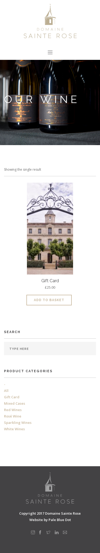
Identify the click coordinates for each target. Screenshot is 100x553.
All (6, 390)
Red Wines (13, 409)
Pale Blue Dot (60, 519)
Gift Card (11, 397)
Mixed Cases (14, 403)
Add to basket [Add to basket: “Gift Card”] (49, 300)
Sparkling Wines (17, 422)
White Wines (14, 429)
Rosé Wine (12, 416)
